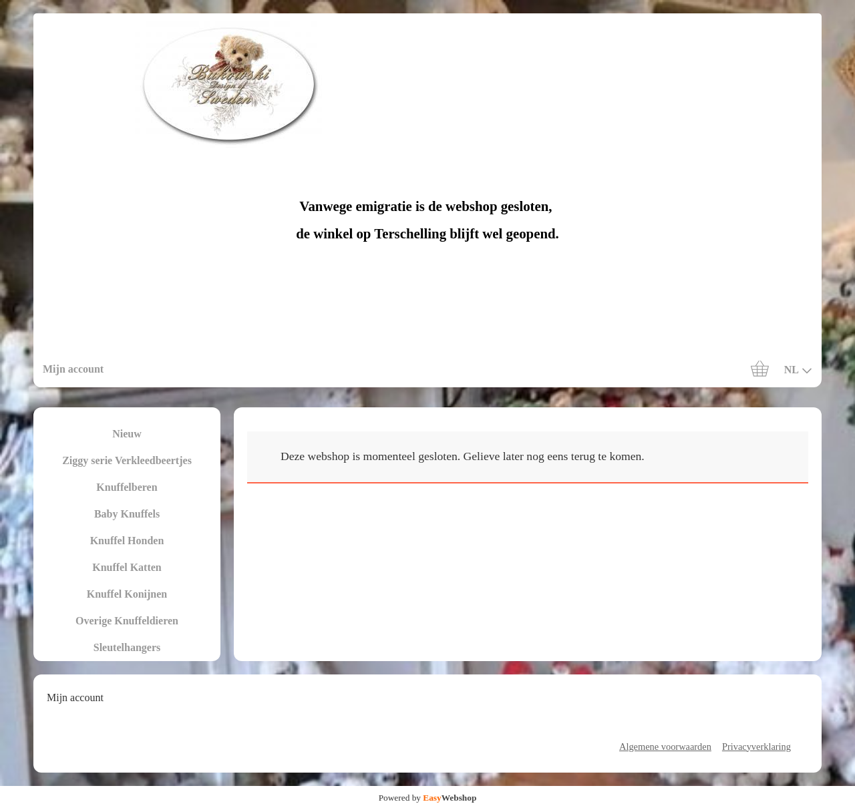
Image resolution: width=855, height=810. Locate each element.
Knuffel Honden (127, 540)
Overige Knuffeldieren (126, 620)
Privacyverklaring (756, 746)
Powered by (428, 798)
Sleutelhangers (127, 647)
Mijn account (73, 369)
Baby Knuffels (127, 514)
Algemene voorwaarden (665, 746)
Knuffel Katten (127, 567)
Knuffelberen (126, 487)
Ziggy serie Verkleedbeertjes (127, 460)
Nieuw (127, 433)
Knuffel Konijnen (127, 594)
